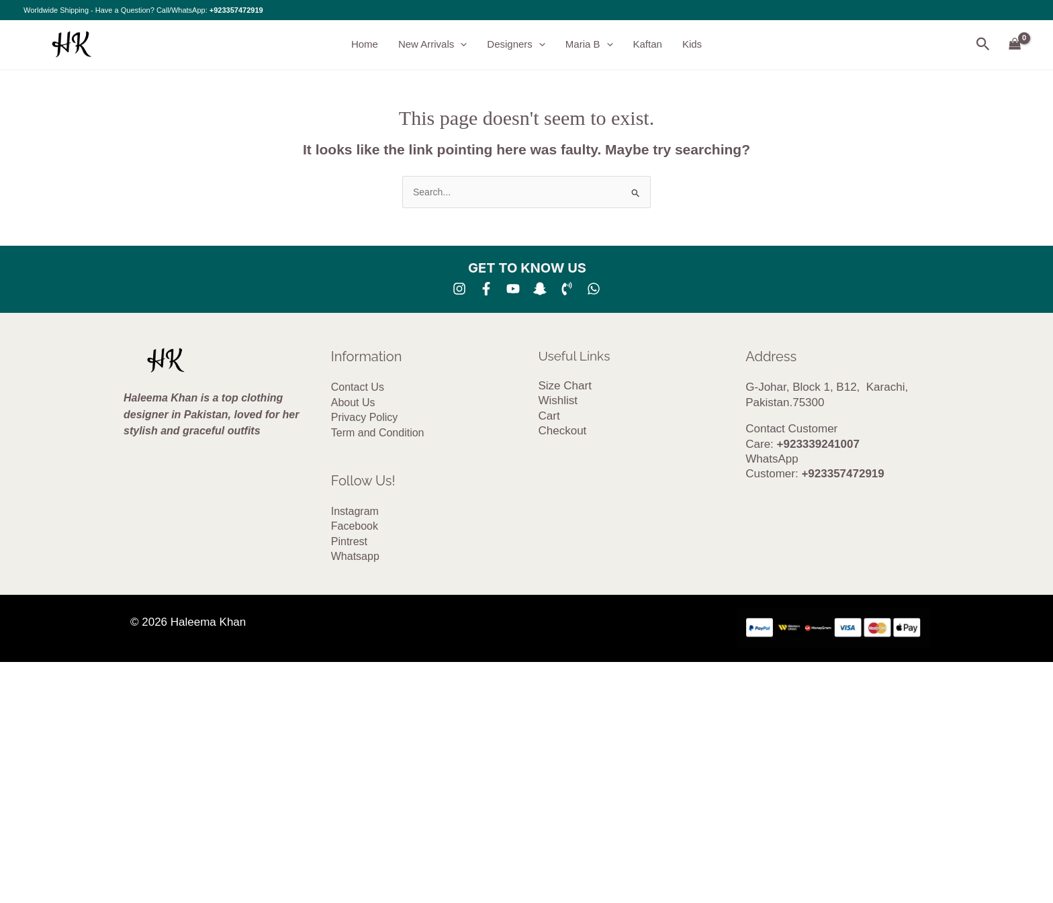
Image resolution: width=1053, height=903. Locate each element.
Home (364, 44)
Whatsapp (355, 556)
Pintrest (349, 541)
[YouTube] (513, 288)
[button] (460, 44)
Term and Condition (377, 432)
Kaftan (647, 44)
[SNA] (540, 288)
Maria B (589, 44)
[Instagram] (459, 288)
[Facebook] (486, 288)
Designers (516, 44)
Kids (692, 44)
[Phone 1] (567, 288)
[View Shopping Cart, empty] (1015, 45)
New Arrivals (432, 44)
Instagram (355, 511)
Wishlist (558, 400)
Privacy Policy (364, 417)
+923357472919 (236, 10)
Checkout (563, 430)
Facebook (354, 526)
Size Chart (565, 385)
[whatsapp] (593, 288)
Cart (549, 416)
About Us (353, 402)
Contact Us (357, 387)
